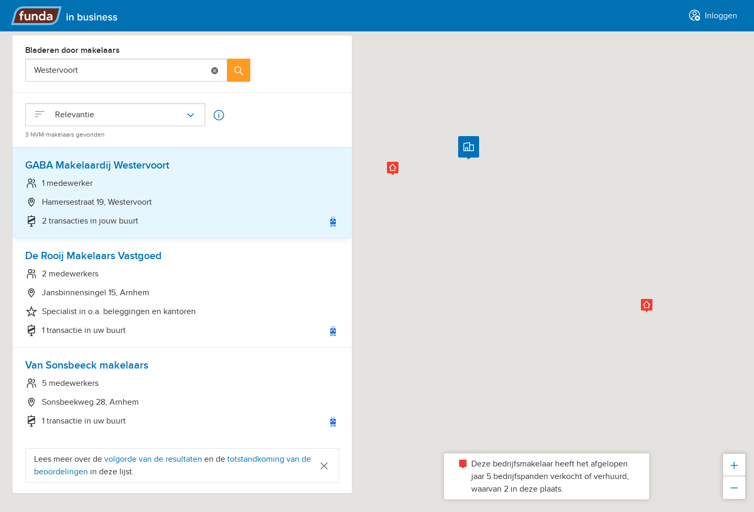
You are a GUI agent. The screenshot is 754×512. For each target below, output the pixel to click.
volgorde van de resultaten (153, 459)
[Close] (324, 465)
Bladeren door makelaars (72, 50)
